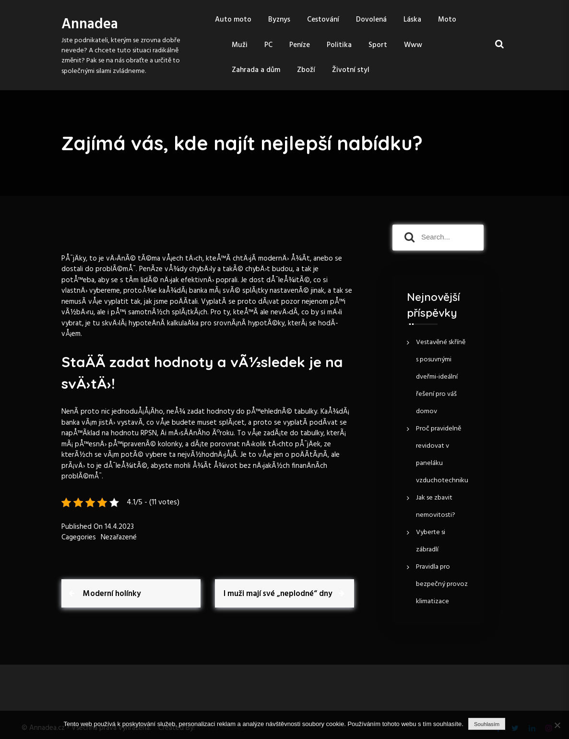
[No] (557, 725)
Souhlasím (486, 724)
